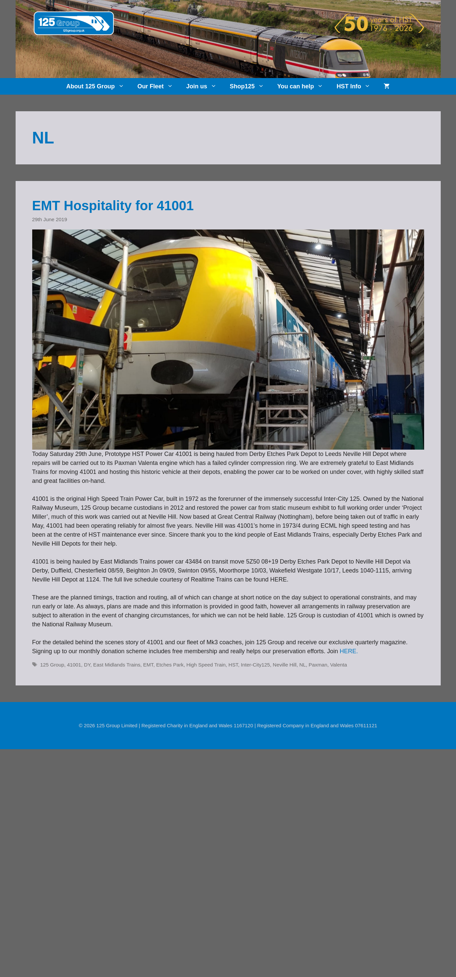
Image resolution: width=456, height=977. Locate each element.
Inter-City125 (255, 664)
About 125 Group (98, 86)
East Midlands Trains (116, 664)
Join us (204, 86)
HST (233, 664)
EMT (148, 664)
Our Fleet (158, 86)
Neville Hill (284, 664)
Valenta (338, 664)
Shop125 (250, 86)
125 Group (52, 664)
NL (302, 664)
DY (87, 664)
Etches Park (169, 664)
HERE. (349, 651)
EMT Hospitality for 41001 (113, 205)
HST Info (356, 86)
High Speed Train (206, 664)
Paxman (318, 664)
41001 (74, 664)
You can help (303, 86)
